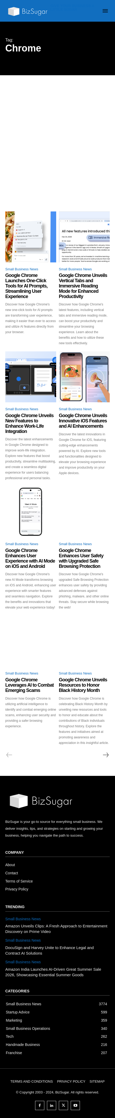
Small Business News (21, 269)
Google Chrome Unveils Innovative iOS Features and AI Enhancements (83, 421)
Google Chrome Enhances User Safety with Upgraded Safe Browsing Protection (81, 558)
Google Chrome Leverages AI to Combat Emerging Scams (29, 685)
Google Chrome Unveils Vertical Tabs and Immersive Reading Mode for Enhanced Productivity (83, 286)
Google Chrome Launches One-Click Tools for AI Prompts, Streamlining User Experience (26, 286)
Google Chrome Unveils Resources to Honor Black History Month (83, 685)
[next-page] (105, 755)
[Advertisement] (57, 135)
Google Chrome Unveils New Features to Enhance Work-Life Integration (29, 423)
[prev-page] (9, 755)
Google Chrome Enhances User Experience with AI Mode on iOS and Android (30, 558)
